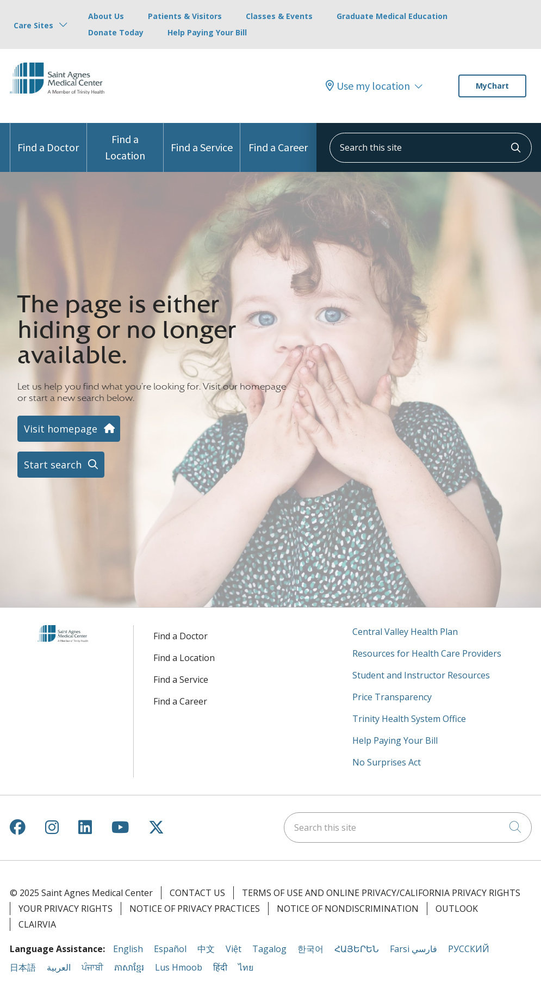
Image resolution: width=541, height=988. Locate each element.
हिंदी (220, 967)
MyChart (492, 86)
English (128, 949)
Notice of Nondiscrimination (348, 909)
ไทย (245, 967)
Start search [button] (61, 464)
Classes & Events (279, 16)
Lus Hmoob (178, 967)
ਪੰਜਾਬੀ (92, 967)
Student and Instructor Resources (421, 675)
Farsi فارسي (413, 949)
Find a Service (201, 138)
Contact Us (197, 893)
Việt (233, 949)
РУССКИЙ (468, 949)
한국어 (310, 949)
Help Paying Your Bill (207, 32)
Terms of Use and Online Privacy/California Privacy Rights (381, 893)
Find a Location (125, 142)
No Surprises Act (386, 762)
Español (170, 949)
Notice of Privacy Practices (194, 909)
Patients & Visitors (185, 16)
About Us (106, 16)
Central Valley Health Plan (405, 632)
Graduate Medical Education (392, 16)
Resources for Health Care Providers (426, 653)
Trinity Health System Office (409, 719)
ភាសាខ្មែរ (129, 967)
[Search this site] (430, 148)
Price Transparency (392, 697)
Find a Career (278, 138)
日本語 (23, 967)
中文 (206, 949)
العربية (59, 967)
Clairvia (37, 924)
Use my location (368, 85)
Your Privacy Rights (65, 909)
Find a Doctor (48, 138)
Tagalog (269, 949)
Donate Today (116, 32)
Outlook (457, 909)
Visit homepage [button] (69, 428)
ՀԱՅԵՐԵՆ (356, 949)
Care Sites (33, 25)
